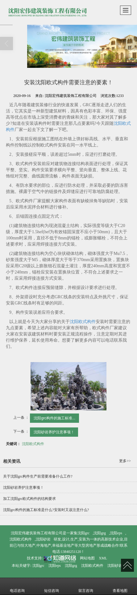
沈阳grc (83, 533)
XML (103, 558)
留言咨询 (85, 586)
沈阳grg (99, 533)
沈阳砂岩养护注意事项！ (54, 432)
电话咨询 (17, 586)
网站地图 (87, 558)
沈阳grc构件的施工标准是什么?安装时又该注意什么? (46, 510)
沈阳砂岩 (43, 539)
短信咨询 (51, 586)
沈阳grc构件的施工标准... (54, 418)
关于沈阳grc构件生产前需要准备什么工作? (38, 476)
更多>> (125, 461)
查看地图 (120, 586)
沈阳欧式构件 (83, 321)
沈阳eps (116, 533)
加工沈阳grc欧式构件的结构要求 (29, 499)
